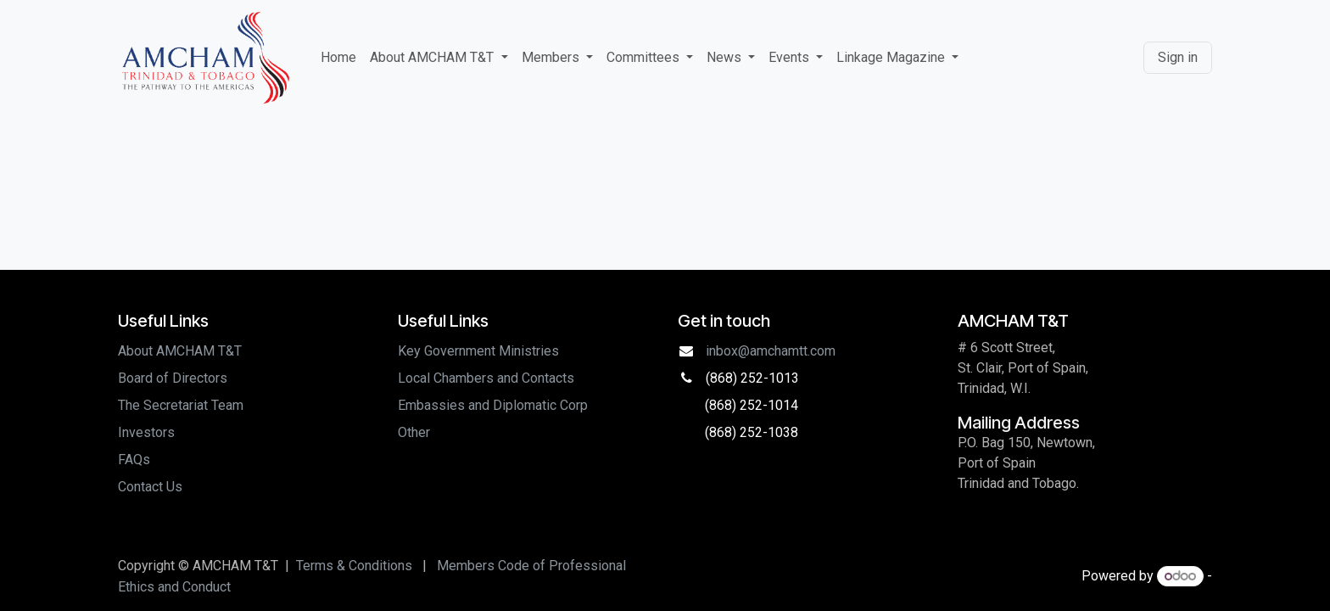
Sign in (1178, 57)
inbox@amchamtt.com (770, 351)
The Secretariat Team (180, 405)
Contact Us (150, 487)
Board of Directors (172, 378)
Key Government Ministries (478, 351)
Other (414, 432)
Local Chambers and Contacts (486, 378)
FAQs (134, 459)
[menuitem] (338, 58)
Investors (146, 432)
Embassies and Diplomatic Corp (493, 405)
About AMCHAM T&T (180, 351)
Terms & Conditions (354, 566)
